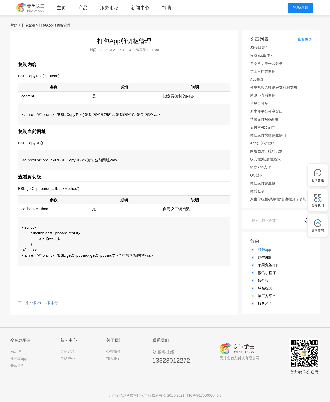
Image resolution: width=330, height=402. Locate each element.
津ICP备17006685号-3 (203, 395)
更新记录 (67, 351)
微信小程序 (267, 273)
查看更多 (305, 39)
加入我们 (113, 358)
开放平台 (17, 366)
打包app (28, 25)
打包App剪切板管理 (55, 25)
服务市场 (109, 7)
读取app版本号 (45, 303)
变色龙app (18, 358)
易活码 (15, 351)
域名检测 (265, 288)
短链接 (263, 280)
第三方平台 (267, 296)
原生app (264, 257)
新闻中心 (140, 7)
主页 (61, 7)
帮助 (166, 7)
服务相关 (265, 304)
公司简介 (113, 351)
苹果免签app (268, 265)
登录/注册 (300, 7)
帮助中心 (67, 358)
